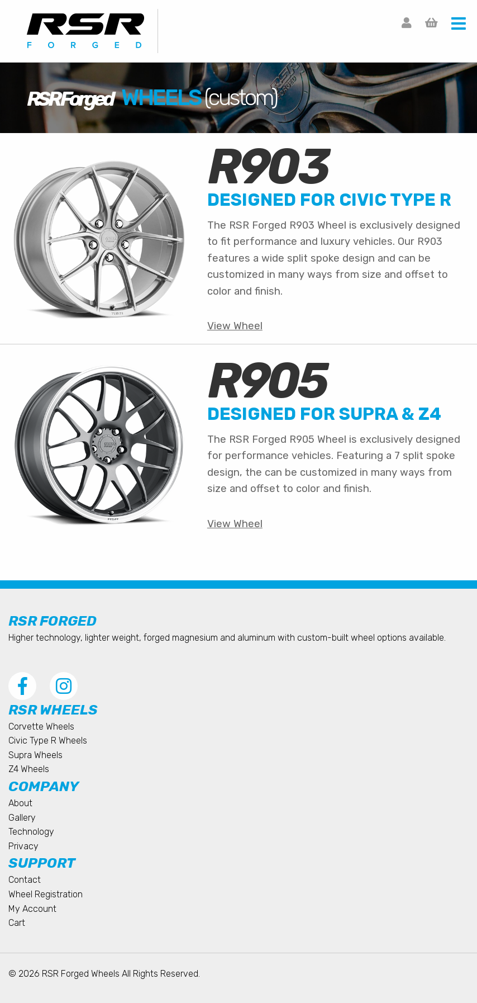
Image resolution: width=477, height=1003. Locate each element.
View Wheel (235, 326)
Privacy (23, 846)
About (20, 803)
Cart (16, 922)
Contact (24, 879)
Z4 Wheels (28, 769)
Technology (31, 831)
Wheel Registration (45, 894)
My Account (32, 908)
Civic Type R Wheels (47, 740)
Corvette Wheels (41, 726)
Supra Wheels (35, 755)
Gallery (22, 817)
